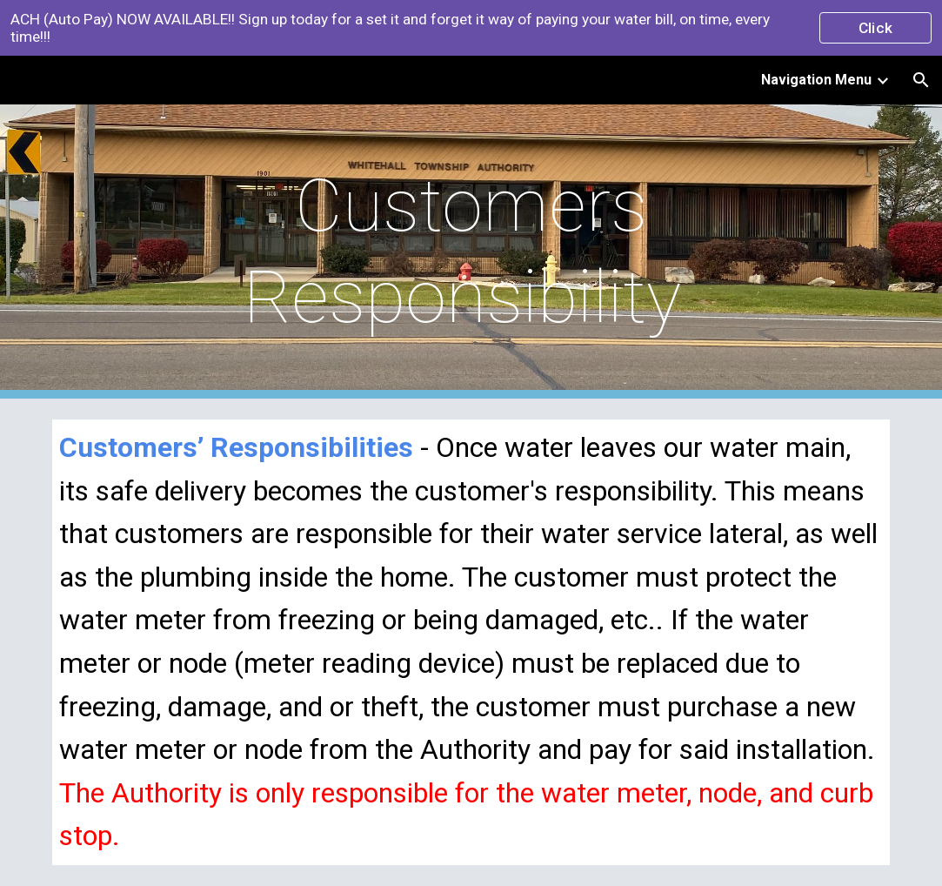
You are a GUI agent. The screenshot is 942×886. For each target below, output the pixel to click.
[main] (471, 251)
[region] (471, 28)
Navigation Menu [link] (816, 79)
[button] (921, 80)
